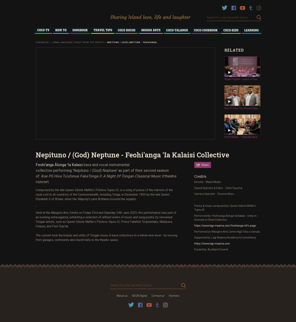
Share (205, 165)
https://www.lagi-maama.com (212, 243)
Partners (174, 295)
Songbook (42, 42)
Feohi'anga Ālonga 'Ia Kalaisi (60, 165)
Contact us (158, 295)
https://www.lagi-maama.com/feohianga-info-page (225, 225)
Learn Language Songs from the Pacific (78, 42)
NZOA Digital (139, 295)
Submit (259, 17)
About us (122, 295)
